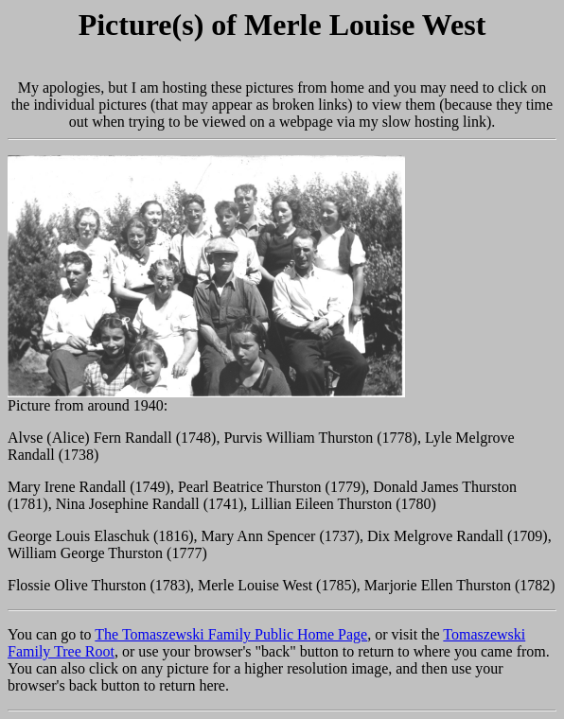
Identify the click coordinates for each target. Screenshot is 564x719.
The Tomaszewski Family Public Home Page (231, 634)
